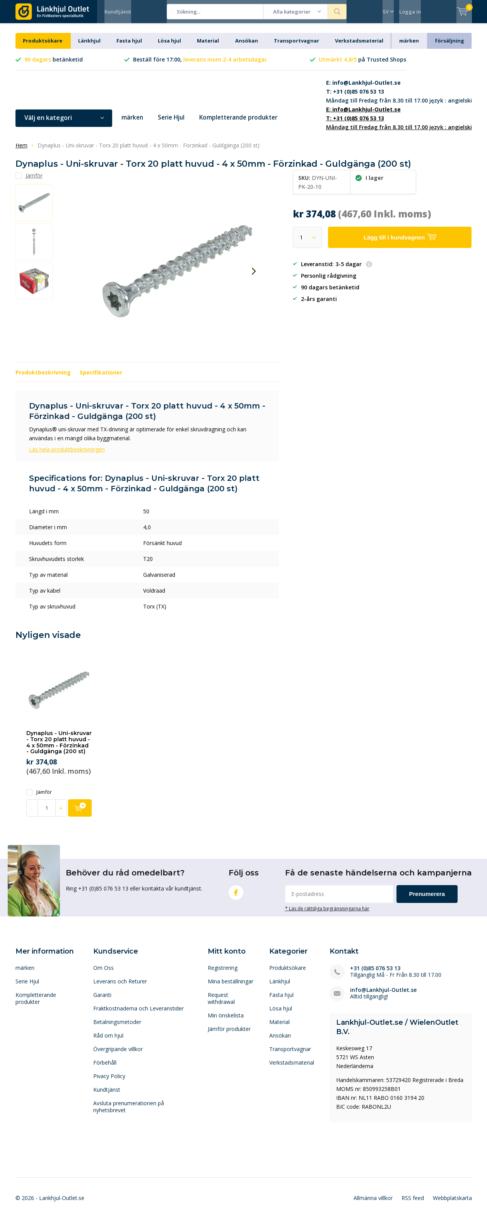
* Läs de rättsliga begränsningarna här (327, 914)
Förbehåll (104, 1068)
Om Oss (103, 973)
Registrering (223, 973)
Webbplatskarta (452, 1203)
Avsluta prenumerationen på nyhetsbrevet (128, 1112)
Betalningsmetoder (117, 1027)
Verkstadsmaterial (359, 46)
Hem (21, 151)
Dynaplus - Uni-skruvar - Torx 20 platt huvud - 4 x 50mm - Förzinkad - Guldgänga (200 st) (59, 748)
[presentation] (254, 277)
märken (409, 46)
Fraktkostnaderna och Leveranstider (138, 1014)
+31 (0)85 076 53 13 (375, 974)
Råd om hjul (108, 1041)
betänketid (53, 65)
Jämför (39, 798)
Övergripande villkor (118, 1054)
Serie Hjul (173, 123)
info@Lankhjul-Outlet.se (383, 995)
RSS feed (413, 1203)
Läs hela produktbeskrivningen (67, 455)
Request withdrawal (221, 1004)
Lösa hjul (169, 46)
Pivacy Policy (109, 1082)
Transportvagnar (296, 46)
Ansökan (246, 46)
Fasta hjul (129, 46)
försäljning (449, 46)
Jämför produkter (229, 1034)
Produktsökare (42, 46)
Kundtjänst (117, 11)
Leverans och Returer (120, 987)
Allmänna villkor (373, 1203)
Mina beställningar (230, 987)
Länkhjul (89, 46)
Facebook (236, 896)
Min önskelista (226, 1021)
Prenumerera (427, 899)
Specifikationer (101, 378)
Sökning (337, 11)
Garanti (102, 1000)
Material (208, 46)
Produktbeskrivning (43, 378)
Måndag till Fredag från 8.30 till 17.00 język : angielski (399, 97)
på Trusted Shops (362, 65)
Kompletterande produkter (244, 123)
